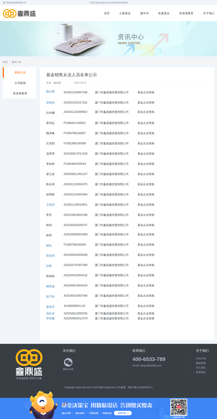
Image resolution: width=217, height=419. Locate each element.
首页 (107, 13)
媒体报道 (201, 363)
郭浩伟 (50, 255)
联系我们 (201, 372)
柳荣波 (50, 286)
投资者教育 (186, 13)
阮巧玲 (50, 296)
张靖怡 (50, 102)
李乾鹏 (50, 318)
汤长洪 (50, 313)
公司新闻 (20, 83)
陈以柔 (50, 91)
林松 (49, 245)
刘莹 (49, 265)
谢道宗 (50, 306)
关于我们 (208, 13)
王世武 (50, 204)
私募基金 (164, 13)
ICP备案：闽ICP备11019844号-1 (134, 387)
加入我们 (201, 367)
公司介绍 (201, 358)
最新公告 (17, 62)
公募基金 (125, 13)
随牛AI (144, 13)
